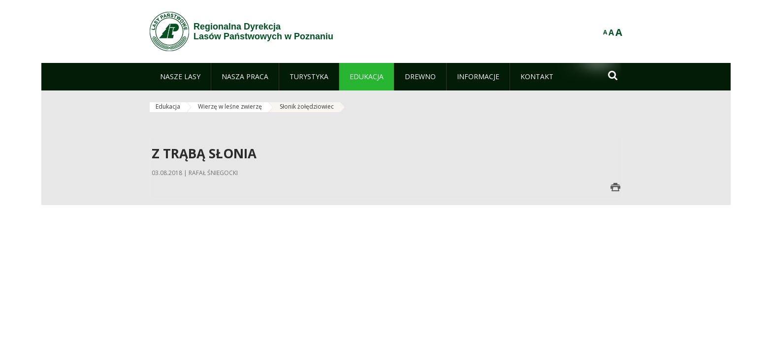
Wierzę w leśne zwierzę (230, 106)
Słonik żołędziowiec (307, 106)
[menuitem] (180, 76)
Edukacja (168, 106)
